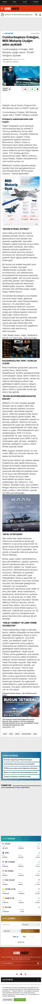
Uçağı (35, 734)
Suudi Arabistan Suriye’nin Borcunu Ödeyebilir (19, 764)
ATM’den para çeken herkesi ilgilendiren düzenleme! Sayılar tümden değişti (21, 768)
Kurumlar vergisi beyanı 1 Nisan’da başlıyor (18, 760)
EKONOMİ (9, 33)
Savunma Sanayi (26, 734)
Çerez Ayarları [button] (7, 999)
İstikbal (17, 734)
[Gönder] (38, 963)
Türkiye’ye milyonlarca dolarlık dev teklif (17, 776)
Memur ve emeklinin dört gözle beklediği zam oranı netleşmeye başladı (21, 772)
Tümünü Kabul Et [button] (20, 999)
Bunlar (5, 734)
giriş (18, 787)
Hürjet (11, 734)
